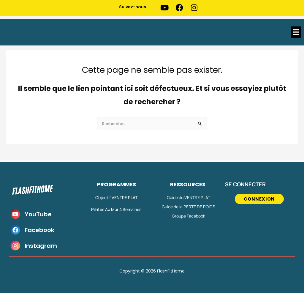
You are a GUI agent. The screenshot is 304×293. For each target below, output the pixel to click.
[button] (296, 32)
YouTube (38, 214)
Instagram (41, 246)
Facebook (39, 230)
